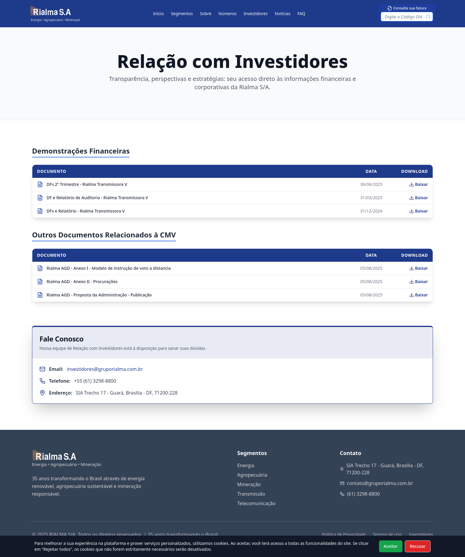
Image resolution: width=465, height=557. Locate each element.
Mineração (249, 484)
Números (228, 13)
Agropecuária (252, 475)
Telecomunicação (256, 503)
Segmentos (182, 13)
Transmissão (251, 494)
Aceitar (391, 546)
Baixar (418, 184)
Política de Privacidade (344, 534)
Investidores (256, 13)
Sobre (205, 13)
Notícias (283, 13)
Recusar (418, 546)
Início (158, 13)
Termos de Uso (387, 534)
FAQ (301, 13)
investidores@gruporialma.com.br (105, 369)
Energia (245, 465)
